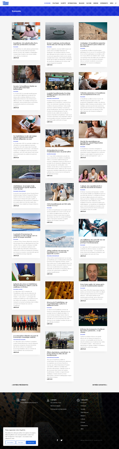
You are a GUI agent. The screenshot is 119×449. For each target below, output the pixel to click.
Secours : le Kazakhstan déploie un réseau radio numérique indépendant (25, 87)
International (72, 3)
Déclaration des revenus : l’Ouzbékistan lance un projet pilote (59, 151)
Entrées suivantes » (100, 385)
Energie (95, 3)
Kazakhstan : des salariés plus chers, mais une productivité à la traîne (25, 43)
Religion (81, 3)
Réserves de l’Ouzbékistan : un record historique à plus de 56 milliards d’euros (57, 303)
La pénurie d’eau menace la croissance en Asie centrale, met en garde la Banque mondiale (25, 235)
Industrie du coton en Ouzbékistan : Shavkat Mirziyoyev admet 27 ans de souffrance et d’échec (25, 285)
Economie (47, 3)
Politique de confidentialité (58, 409)
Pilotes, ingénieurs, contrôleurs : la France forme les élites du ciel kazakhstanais (58, 353)
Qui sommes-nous (55, 402)
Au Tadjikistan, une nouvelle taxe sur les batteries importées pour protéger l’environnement (92, 241)
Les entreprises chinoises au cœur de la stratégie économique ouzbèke (25, 336)
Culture (88, 3)
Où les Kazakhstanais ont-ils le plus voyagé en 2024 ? (59, 204)
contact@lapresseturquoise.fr (29, 402)
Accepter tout (31, 442)
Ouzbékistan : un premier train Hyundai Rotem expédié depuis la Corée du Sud (24, 187)
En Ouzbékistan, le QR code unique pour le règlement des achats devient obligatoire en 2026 (25, 137)
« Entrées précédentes (20, 385)
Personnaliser (10, 442)
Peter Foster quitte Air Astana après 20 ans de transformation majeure (92, 285)
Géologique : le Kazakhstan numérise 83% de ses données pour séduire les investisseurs (92, 44)
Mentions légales (55, 405)
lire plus (16, 57)
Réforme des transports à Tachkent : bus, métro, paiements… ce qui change (92, 330)
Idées (111, 3)
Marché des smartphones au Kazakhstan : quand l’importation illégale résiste (91, 142)
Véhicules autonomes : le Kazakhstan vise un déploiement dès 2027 (92, 93)
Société (63, 3)
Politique (56, 3)
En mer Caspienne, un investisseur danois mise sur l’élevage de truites (59, 43)
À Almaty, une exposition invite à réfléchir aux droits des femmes (91, 186)
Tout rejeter (20, 442)
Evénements (104, 3)
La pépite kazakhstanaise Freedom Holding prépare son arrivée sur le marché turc (58, 94)
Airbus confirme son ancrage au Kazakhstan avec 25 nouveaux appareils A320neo (58, 252)
